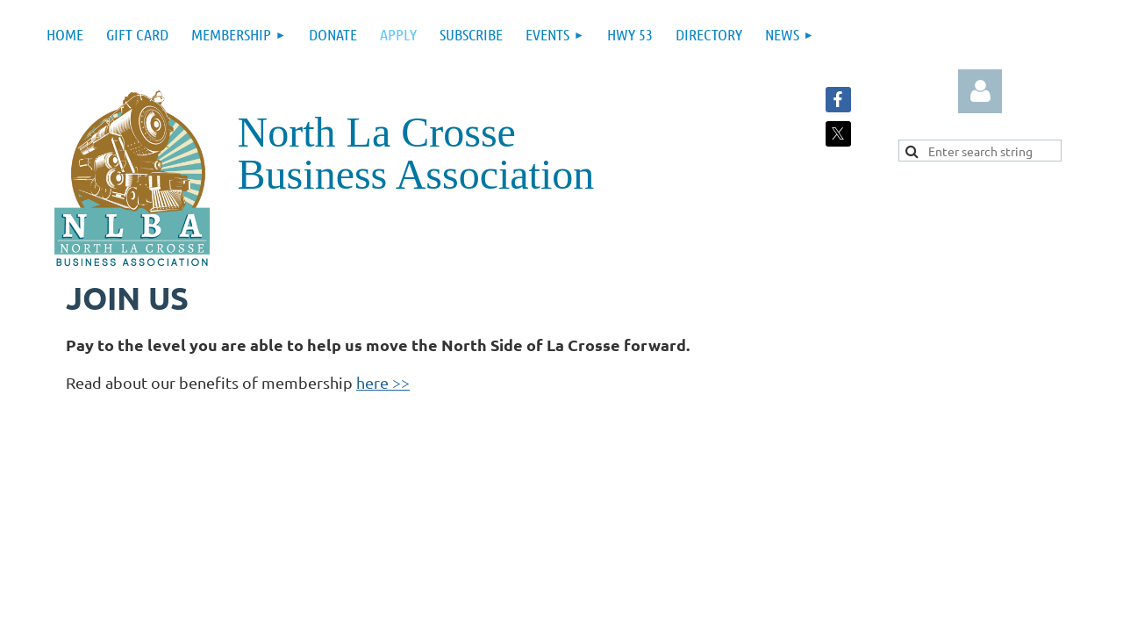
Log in (980, 91)
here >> (383, 382)
